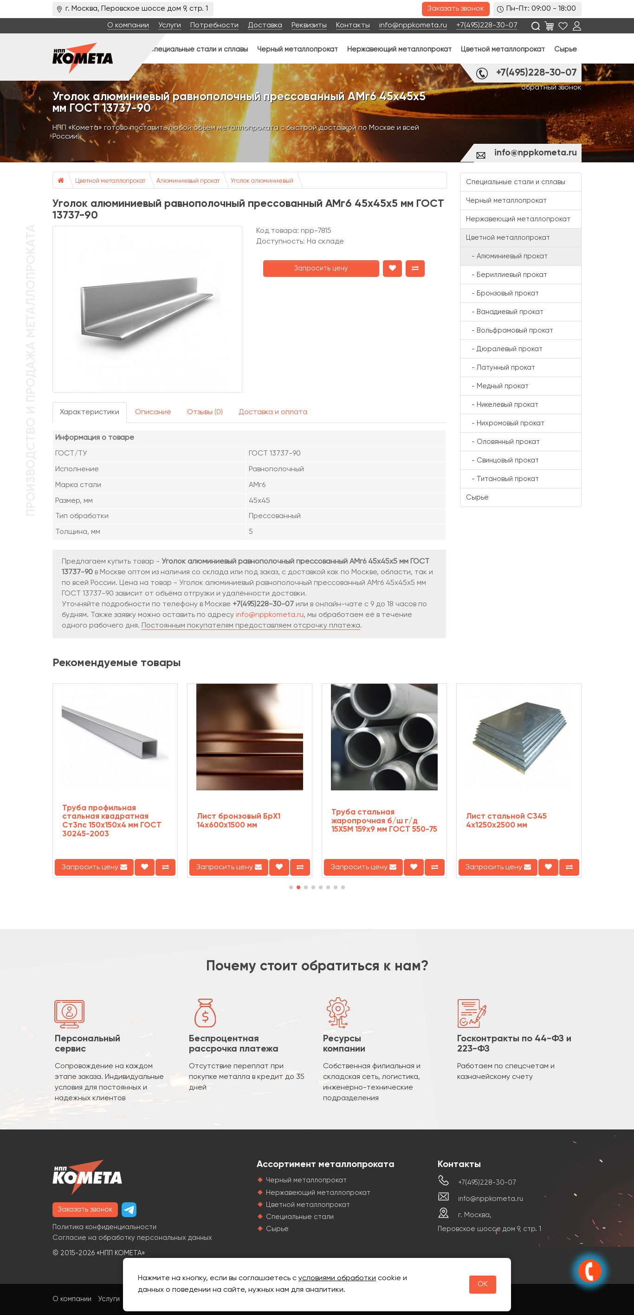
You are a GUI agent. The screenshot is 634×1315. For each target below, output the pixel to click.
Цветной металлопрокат (503, 49)
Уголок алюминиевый (262, 181)
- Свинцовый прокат (502, 460)
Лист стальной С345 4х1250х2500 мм (506, 821)
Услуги (169, 25)
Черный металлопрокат (297, 49)
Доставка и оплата (273, 412)
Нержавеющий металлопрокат (399, 49)
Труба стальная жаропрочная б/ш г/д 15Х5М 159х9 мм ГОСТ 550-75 (384, 821)
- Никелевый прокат (502, 404)
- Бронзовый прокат (502, 293)
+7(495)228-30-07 (487, 25)
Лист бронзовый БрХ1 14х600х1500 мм (238, 821)
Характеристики (89, 412)
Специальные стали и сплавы (198, 49)
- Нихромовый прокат (505, 423)
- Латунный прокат (500, 367)
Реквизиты (309, 25)
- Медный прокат (497, 386)
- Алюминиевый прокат (507, 256)
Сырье (565, 49)
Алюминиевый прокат (188, 181)
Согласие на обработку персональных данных (132, 1237)
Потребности (214, 25)
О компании (128, 25)
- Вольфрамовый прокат (509, 330)
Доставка (265, 25)
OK (483, 1284)
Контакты (353, 25)
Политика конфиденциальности (104, 1227)
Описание (153, 412)
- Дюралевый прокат (504, 349)
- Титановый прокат (502, 478)
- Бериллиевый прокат (506, 274)
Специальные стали (300, 1216)
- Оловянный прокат (503, 441)
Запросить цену (321, 268)
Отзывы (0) (205, 412)
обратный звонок (551, 87)
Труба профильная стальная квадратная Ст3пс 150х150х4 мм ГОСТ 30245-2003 (112, 821)
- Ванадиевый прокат (504, 311)
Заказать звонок (455, 9)
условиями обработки (337, 1278)
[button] (291, 887)
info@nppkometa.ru (413, 25)
